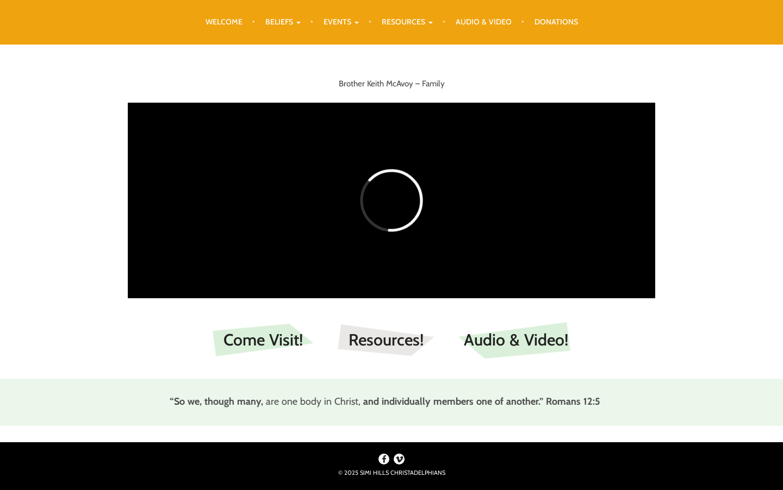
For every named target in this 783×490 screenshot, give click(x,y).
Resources (407, 22)
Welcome (224, 22)
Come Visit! (263, 340)
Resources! (386, 340)
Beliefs (283, 22)
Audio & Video (484, 22)
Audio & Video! (516, 340)
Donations (556, 22)
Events (341, 22)
